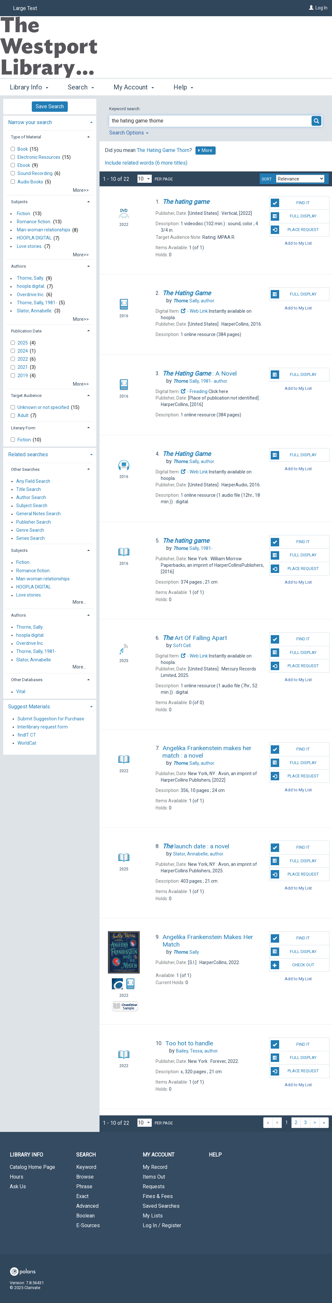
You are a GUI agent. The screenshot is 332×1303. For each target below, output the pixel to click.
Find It (290, 203)
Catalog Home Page (32, 1167)
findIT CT (27, 735)
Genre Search (30, 530)
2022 (23, 359)
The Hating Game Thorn (163, 150)
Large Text (25, 8)
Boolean (85, 1216)
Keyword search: (125, 108)
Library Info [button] (29, 87)
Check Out (292, 965)
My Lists (153, 1216)
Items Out (154, 1177)
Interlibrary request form (43, 726)
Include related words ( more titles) (146, 163)
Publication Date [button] (26, 331)
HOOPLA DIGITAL (34, 238)
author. (194, 300)
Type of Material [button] (26, 136)
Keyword (86, 1167)
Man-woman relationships (43, 230)
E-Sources (88, 1225)
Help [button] (183, 87)
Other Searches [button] (25, 469)
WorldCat (27, 743)
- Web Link (194, 311)
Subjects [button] (19, 201)
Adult (24, 415)
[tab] (49, 121)
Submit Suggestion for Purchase (51, 718)
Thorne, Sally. (30, 278)
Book (23, 149)
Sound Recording (35, 173)
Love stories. (29, 246)
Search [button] (81, 87)
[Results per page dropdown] (144, 179)
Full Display (293, 216)
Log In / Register (162, 1225)
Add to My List (298, 243)
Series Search (30, 538)
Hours (16, 1177)
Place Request (295, 230)
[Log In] (311, 7)
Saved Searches (161, 1206)
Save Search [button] (50, 106)
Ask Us (18, 1186)
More (204, 150)
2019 (23, 375)
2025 (23, 342)
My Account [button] (133, 87)
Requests (154, 1186)
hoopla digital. (31, 286)
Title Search (28, 489)
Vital (20, 691)
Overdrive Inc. (30, 294)
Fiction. (24, 213)
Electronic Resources (39, 157)
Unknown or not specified (44, 407)
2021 (23, 367)
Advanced (87, 1206)
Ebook (24, 165)
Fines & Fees (158, 1196)
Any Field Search (33, 481)
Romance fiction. (34, 221)
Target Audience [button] (26, 395)
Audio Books (31, 181)
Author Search (31, 497)
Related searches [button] (28, 454)
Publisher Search (33, 522)
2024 (23, 351)
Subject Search (31, 505)
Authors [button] (18, 266)
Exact (82, 1196)
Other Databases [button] (26, 679)
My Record (155, 1167)
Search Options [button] (128, 133)
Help (215, 1155)
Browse (85, 1177)
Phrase (84, 1186)
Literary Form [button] (23, 427)
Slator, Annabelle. (35, 310)
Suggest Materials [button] (29, 707)
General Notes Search (38, 514)
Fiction (25, 439)
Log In (321, 7)
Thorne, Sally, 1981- (37, 302)
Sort (267, 179)
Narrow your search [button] (30, 122)
